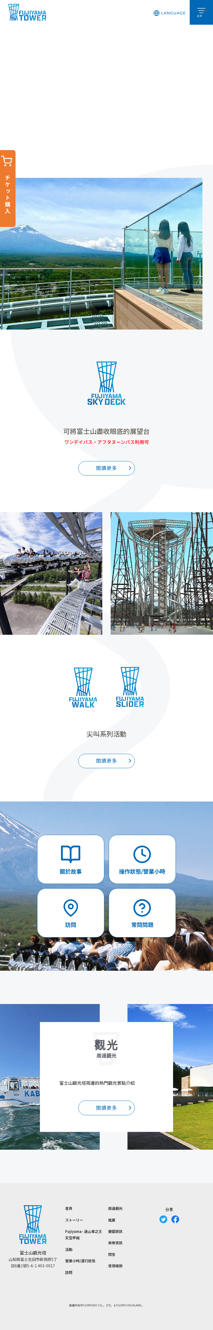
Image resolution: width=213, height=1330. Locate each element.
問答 (111, 1254)
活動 (68, 1249)
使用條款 (115, 1265)
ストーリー (74, 1220)
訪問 (68, 1272)
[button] (169, 12)
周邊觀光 (115, 1208)
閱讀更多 (106, 468)
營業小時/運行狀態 (80, 1260)
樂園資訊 (115, 1231)
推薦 (111, 1220)
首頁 (68, 1208)
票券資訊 (115, 1242)
